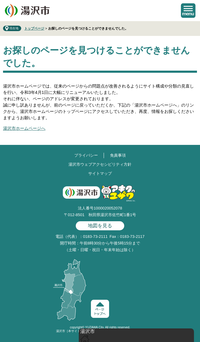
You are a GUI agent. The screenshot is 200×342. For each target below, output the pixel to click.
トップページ (34, 28)
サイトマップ (100, 173)
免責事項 (118, 155)
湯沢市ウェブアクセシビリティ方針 (100, 164)
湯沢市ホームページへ (24, 128)
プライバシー (86, 155)
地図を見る (100, 225)
